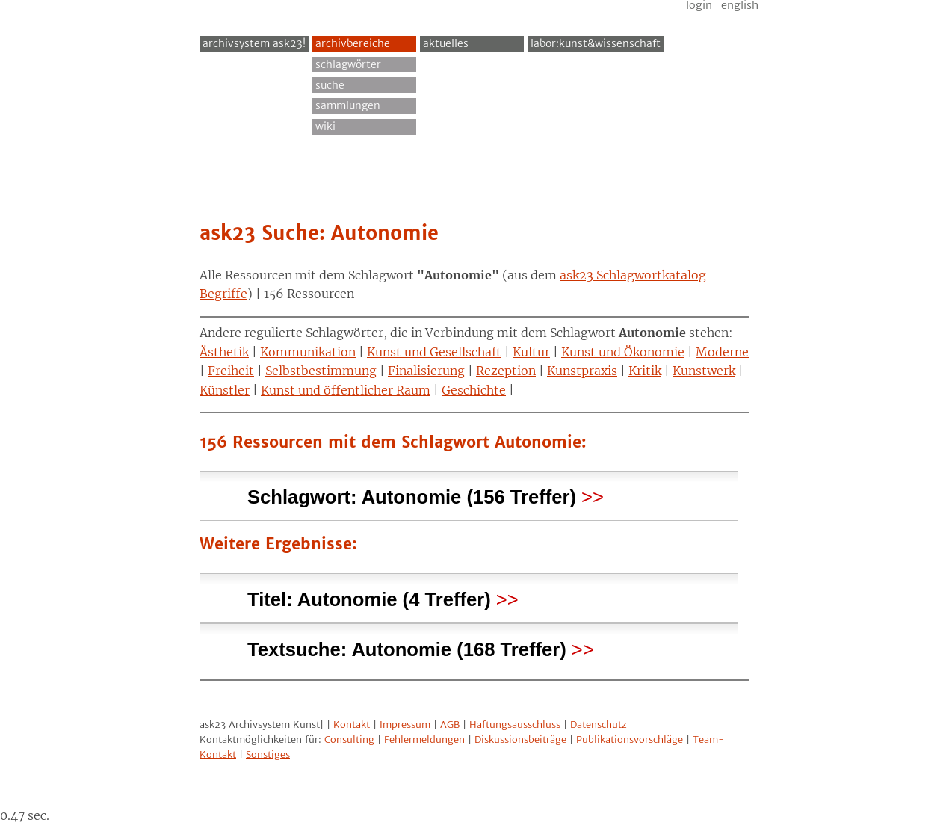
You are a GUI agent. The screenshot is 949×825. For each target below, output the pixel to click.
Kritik (644, 370)
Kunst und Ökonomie (622, 351)
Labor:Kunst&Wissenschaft (596, 43)
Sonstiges (268, 754)
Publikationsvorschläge (629, 739)
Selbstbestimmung (321, 370)
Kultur (531, 351)
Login (699, 5)
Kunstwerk (704, 370)
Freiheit (231, 370)
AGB (451, 724)
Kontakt (351, 724)
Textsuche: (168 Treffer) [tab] (406, 647)
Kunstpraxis (582, 370)
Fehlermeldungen (424, 739)
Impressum (405, 724)
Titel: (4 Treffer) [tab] (369, 597)
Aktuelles (446, 43)
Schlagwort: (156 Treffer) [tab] (411, 495)
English (739, 5)
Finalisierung (426, 370)
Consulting (349, 739)
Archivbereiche (352, 43)
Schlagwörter (348, 64)
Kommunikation (308, 351)
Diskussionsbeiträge (520, 739)
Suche (329, 85)
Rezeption (506, 370)
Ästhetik (224, 351)
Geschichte (474, 390)
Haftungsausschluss (516, 724)
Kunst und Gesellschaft (434, 351)
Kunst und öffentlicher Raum (345, 390)
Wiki (325, 126)
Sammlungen (347, 105)
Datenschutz (598, 724)
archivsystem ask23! (254, 43)
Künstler (225, 390)
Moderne (722, 351)
